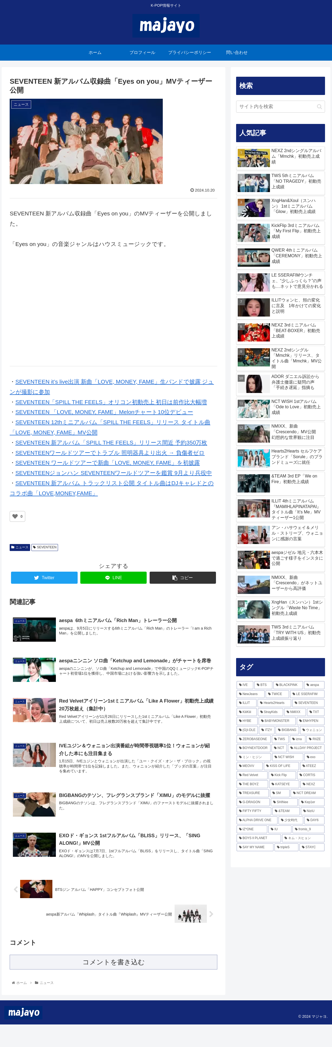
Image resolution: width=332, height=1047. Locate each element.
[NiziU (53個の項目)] (313, 811)
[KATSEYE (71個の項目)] (284, 784)
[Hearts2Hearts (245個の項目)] (274, 703)
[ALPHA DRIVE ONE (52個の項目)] (257, 820)
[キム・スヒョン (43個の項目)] (303, 838)
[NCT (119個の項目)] (279, 748)
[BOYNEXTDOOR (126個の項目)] (253, 748)
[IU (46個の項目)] (279, 829)
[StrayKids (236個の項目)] (270, 712)
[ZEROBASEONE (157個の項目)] (254, 739)
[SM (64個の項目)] (280, 793)
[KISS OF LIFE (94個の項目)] (281, 766)
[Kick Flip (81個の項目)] (282, 775)
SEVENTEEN (44, 547)
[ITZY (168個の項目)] (267, 730)
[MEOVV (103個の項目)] (250, 766)
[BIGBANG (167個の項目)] (287, 730)
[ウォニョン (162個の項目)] (312, 730)
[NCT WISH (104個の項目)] (287, 757)
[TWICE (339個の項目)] (277, 694)
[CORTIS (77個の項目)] (310, 775)
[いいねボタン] (15, 516)
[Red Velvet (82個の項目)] (252, 775)
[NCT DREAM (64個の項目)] (307, 793)
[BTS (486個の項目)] (263, 685)
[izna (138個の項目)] (297, 739)
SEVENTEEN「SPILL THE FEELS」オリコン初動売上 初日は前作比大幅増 (111, 402)
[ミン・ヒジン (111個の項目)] (254, 757)
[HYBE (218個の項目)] (247, 721)
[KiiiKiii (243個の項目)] (247, 712)
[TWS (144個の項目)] (280, 739)
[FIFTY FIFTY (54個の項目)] (254, 811)
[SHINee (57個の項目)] (284, 802)
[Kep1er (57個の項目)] (311, 802)
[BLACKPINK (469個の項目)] (288, 685)
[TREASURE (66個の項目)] (253, 793)
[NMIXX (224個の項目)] (295, 712)
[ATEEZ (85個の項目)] (312, 766)
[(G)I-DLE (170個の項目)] (247, 730)
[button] (319, 107)
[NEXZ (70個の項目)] (312, 784)
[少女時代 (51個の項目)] (291, 820)
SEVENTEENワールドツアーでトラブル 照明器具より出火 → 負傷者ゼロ (110, 453)
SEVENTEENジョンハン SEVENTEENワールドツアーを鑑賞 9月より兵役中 (113, 473)
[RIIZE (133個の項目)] (315, 739)
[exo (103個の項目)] (314, 757)
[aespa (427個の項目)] (314, 685)
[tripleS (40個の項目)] (286, 847)
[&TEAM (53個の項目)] (285, 811)
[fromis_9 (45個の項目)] (308, 829)
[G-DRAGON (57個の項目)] (253, 802)
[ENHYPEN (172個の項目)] (311, 721)
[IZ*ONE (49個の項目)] (252, 829)
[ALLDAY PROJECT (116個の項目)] (306, 748)
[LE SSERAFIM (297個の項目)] (307, 694)
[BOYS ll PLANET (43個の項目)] (259, 838)
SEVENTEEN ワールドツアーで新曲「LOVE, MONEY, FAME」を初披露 (107, 463)
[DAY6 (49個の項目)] (314, 820)
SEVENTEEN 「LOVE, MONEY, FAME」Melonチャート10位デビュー (104, 412)
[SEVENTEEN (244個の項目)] (308, 703)
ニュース (19, 547)
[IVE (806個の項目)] (245, 685)
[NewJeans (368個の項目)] (251, 694)
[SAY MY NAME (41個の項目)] (255, 847)
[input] (280, 107)
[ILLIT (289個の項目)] (247, 703)
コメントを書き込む (113, 985)
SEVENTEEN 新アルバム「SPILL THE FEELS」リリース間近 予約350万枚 (111, 442)
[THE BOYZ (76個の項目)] (252, 784)
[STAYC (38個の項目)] (311, 847)
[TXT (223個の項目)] (315, 712)
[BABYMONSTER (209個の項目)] (277, 721)
